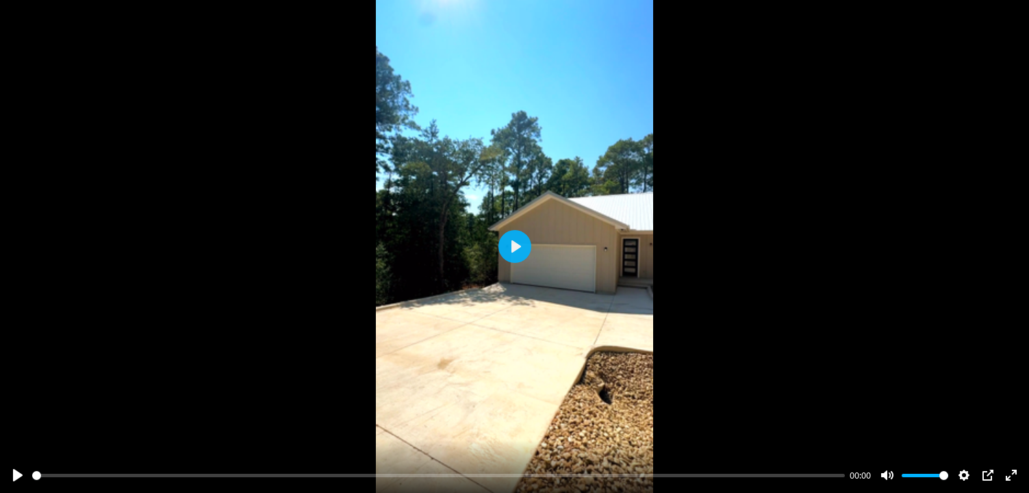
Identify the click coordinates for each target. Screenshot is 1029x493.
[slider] (438, 475)
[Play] (18, 475)
